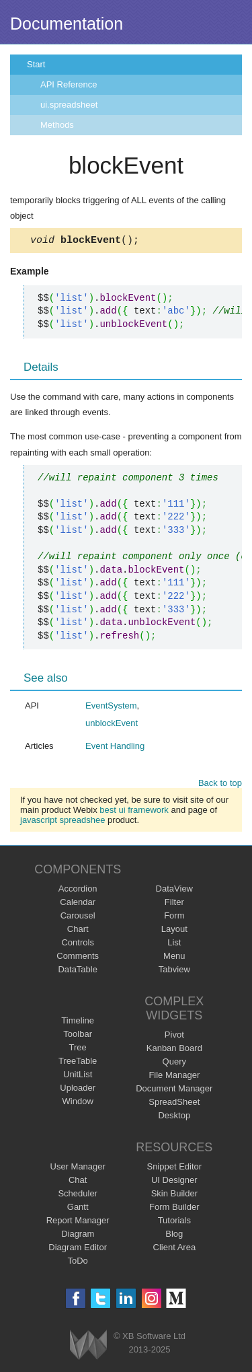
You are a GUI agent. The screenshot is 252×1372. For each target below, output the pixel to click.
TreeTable (77, 1063)
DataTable (77, 971)
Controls (77, 944)
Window (77, 1103)
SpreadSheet (174, 1104)
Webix (88, 1347)
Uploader (77, 1090)
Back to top (220, 785)
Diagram (77, 1236)
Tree (78, 1049)
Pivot (174, 1037)
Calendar (77, 904)
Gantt (78, 1209)
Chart (78, 931)
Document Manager (174, 1090)
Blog (174, 1236)
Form (174, 917)
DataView (174, 891)
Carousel (77, 917)
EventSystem (111, 707)
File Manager (174, 1077)
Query (174, 1063)
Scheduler (77, 1195)
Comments (77, 958)
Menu (174, 958)
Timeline (77, 1022)
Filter (174, 904)
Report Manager (78, 1222)
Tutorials (174, 1222)
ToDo (78, 1263)
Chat (78, 1182)
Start (36, 64)
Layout (174, 931)
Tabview (174, 971)
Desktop (174, 1117)
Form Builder (174, 1209)
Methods (57, 125)
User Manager (78, 1168)
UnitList (77, 1076)
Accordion (77, 891)
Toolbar (77, 1036)
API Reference (68, 84)
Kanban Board (174, 1050)
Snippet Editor (174, 1168)
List (174, 944)
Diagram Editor (77, 1249)
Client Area (174, 1249)
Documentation (66, 23)
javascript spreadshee (62, 822)
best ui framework (134, 812)
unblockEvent (111, 725)
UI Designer (174, 1182)
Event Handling (114, 748)
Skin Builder (174, 1195)
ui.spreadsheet (68, 105)
